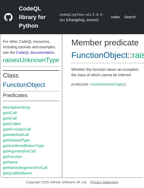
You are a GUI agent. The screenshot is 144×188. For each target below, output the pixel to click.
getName (10, 162)
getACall (10, 113)
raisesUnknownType (31, 59)
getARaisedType (16, 140)
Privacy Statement (104, 182)
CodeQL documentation (35, 52)
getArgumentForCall (19, 151)
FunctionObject (24, 84)
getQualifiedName (17, 173)
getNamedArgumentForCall (25, 168)
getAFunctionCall (17, 129)
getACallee (12, 124)
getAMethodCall (16, 135)
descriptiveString (16, 107)
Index (115, 17)
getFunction (12, 157)
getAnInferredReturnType (23, 146)
